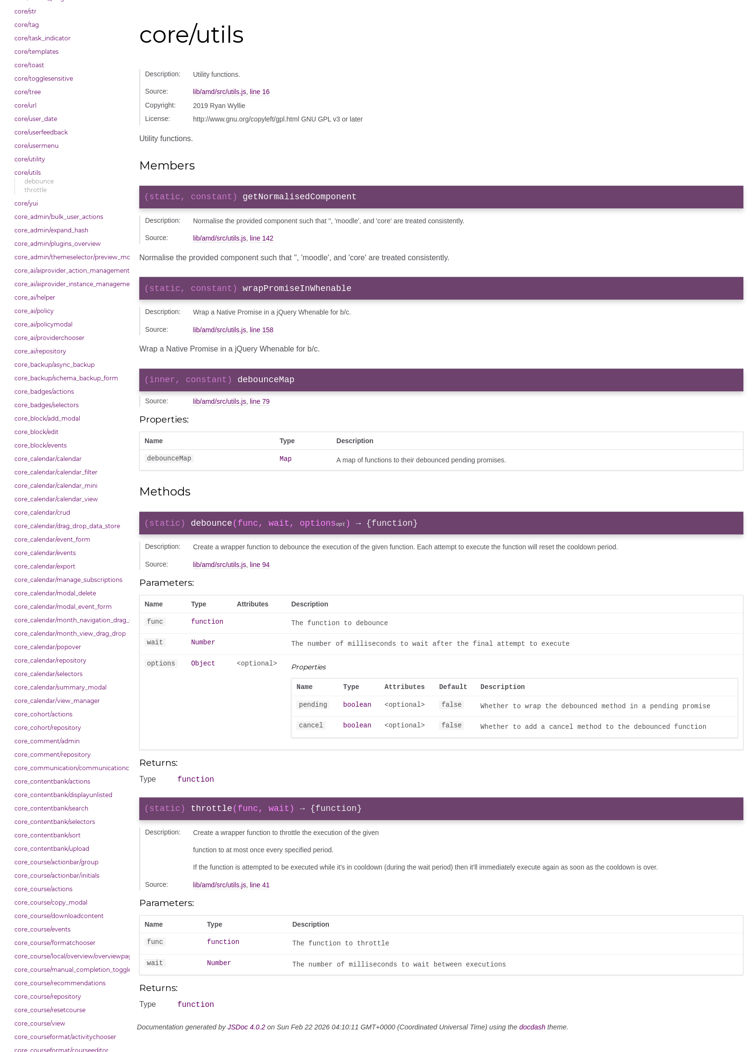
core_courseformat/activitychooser (65, 1036)
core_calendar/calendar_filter (55, 472)
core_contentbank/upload (51, 848)
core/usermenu (36, 145)
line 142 (261, 240)
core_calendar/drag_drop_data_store (67, 526)
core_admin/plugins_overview (57, 243)
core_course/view (39, 1023)
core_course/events (42, 929)
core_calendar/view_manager (57, 700)
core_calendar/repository (50, 660)
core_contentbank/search (51, 808)
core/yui (26, 203)
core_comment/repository (52, 754)
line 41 (259, 897)
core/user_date (35, 118)
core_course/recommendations (60, 983)
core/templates (36, 51)
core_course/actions (43, 889)
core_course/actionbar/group (56, 862)
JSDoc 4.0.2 (246, 1041)
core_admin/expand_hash (51, 230)
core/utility (29, 159)
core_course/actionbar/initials (56, 875)
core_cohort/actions (43, 714)
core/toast (29, 65)
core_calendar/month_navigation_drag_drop (69, 620)
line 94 (259, 572)
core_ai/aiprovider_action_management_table (69, 270)
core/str (25, 11)
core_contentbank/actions (52, 781)
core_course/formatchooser (55, 942)
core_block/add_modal (47, 418)
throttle (35, 189)
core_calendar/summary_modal (60, 687)
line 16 (259, 92)
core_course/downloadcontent (59, 915)
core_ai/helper (34, 297)
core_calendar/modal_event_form (63, 606)
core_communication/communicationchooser (69, 768)
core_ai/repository (40, 351)
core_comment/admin (47, 741)
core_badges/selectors (46, 405)
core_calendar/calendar (48, 458)
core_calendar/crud (42, 512)
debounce (39, 181)
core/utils (27, 172)
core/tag (26, 24)
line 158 (261, 334)
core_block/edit (36, 431)
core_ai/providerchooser (49, 337)
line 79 (259, 407)
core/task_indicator (42, 38)
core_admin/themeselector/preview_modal (69, 257)
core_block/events (40, 445)
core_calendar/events (45, 552)
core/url (25, 105)
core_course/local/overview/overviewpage (69, 956)
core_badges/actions (44, 391)
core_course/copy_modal (50, 902)
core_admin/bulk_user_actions (58, 216)
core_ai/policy (34, 310)
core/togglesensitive (43, 78)
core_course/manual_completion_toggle (69, 969)
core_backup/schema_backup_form (66, 378)
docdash (532, 1041)
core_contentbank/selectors (54, 821)
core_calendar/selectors (48, 673)
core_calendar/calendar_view (56, 499)
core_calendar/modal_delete (55, 593)
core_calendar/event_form (52, 539)
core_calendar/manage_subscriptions (68, 579)
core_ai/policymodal (43, 324)
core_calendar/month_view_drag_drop (69, 633)
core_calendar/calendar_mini (55, 485)
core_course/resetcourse (49, 1010)
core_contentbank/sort (47, 835)
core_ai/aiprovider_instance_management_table (69, 284)
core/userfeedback (41, 132)
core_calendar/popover (47, 647)
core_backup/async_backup (54, 364)
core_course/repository (47, 996)
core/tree (27, 92)
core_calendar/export (44, 566)
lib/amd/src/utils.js (219, 92)
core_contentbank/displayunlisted (63, 794)
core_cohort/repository (47, 727)
